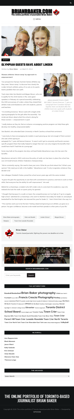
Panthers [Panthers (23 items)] (42, 304)
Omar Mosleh (9, 354)
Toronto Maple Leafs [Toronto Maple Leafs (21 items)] (26, 312)
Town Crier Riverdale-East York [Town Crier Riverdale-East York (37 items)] (32, 322)
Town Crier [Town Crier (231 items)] (50, 311)
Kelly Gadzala (9, 348)
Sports (6, 60)
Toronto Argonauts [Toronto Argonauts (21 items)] (40, 307)
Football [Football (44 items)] (7, 298)
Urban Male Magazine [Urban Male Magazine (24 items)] (53, 322)
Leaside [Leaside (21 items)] (23, 301)
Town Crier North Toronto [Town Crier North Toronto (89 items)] (56, 319)
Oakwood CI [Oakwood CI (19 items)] (21, 304)
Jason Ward (8, 344)
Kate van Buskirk (30, 217)
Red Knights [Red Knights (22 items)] (48, 304)
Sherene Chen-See (11, 357)
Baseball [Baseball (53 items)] (7, 293)
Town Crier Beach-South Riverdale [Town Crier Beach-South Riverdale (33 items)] (26, 316)
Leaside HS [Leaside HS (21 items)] (40, 301)
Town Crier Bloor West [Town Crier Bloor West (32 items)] (45, 316)
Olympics (6, 221)
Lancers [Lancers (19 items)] (6, 301)
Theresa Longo (10, 360)
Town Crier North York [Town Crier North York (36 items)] (12, 322)
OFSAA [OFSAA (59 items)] (28, 304)
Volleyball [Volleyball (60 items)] (64, 322)
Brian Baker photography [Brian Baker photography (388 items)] (38, 293)
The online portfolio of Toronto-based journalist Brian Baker (37, 398)
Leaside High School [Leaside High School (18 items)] (30, 301)
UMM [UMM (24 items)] (45, 322)
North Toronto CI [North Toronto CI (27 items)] (12, 304)
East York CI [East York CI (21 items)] (64, 293)
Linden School (45, 217)
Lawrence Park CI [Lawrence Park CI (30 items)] (15, 301)
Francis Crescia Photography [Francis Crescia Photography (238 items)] (36, 297)
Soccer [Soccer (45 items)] (62, 304)
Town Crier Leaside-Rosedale (23, 221)
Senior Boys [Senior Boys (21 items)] (56, 304)
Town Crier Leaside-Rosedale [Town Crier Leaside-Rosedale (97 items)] (29, 319)
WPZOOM (37, 412)
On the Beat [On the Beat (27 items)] (35, 304)
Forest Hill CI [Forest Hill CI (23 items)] (14, 298)
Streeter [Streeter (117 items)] (30, 307)
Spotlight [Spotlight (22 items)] (7, 307)
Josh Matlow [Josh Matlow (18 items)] (64, 298)
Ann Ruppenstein (11, 338)
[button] (37, 19)
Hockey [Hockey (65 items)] (57, 298)
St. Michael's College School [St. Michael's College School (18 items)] (17, 307)
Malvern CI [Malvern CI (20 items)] (46, 301)
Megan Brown (59, 217)
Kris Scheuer (9, 351)
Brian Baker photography (11, 217)
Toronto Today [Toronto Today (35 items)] (37, 312)
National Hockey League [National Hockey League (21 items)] (55, 301)
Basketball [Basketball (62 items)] (16, 293)
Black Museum (9, 341)
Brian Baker (14, 69)
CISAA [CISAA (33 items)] (58, 293)
